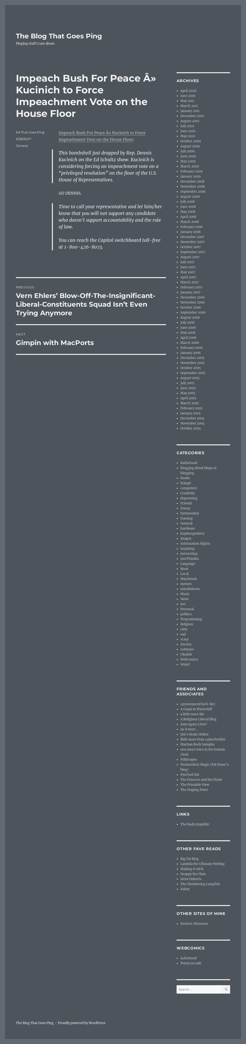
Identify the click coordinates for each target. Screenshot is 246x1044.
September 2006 (193, 312)
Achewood (188, 958)
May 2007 (187, 272)
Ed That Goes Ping (30, 132)
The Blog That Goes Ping (59, 36)
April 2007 (188, 277)
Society (185, 644)
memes (186, 584)
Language (187, 564)
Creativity (187, 493)
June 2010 (187, 131)
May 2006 (188, 333)
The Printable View (194, 785)
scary (184, 639)
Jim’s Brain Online (194, 734)
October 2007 (190, 247)
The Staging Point (194, 790)
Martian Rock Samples (197, 744)
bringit (185, 483)
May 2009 (188, 161)
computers (188, 488)
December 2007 (192, 237)
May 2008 (187, 212)
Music (185, 594)
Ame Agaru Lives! (193, 724)
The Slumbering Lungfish (200, 884)
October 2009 (190, 141)
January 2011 (190, 111)
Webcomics (189, 659)
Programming (191, 619)
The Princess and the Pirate (201, 780)
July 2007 (187, 262)
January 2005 (190, 413)
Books (185, 478)
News (184, 599)
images (185, 539)
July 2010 (187, 126)
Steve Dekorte (191, 879)
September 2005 (192, 373)
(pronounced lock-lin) (197, 704)
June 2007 (188, 267)
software (187, 649)
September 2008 (192, 192)
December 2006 (192, 297)
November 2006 (192, 302)
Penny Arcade (190, 963)
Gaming (186, 518)
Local (184, 574)
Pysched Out (189, 775)
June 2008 (188, 207)
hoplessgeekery (192, 533)
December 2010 (192, 116)
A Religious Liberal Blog (198, 719)
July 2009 (187, 151)
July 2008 (187, 202)
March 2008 (189, 222)
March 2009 (189, 166)
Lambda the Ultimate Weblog (202, 864)
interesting (188, 554)
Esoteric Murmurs (194, 924)
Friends (186, 503)
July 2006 (187, 323)
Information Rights (195, 544)
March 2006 (189, 343)
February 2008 (191, 227)
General (22, 146)
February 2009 (191, 171)
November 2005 (192, 363)
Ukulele (186, 654)
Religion (186, 624)
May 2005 (187, 393)
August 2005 (190, 378)
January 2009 (190, 176)
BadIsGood (188, 463)
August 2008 (190, 197)
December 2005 (192, 358)
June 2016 (188, 96)
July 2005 (187, 383)
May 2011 (187, 101)
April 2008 (188, 217)
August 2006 (190, 318)
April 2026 (188, 91)
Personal (187, 609)
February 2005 (191, 408)
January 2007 (190, 292)
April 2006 (188, 338)
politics (186, 614)
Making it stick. (192, 869)
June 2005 (188, 388)
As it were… (189, 729)
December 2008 (192, 181)
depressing (188, 498)
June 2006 (188, 328)
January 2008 (190, 232)
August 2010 (189, 121)
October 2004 (190, 428)
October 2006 (190, 307)
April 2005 (188, 398)
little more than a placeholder (202, 739)
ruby (183, 629)
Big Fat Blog (189, 859)
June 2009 (188, 156)
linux (184, 569)
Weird (185, 664)
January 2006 (190, 353)
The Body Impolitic (194, 824)
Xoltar (185, 889)
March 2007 (189, 282)
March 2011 (189, 106)
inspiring (187, 549)
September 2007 (192, 252)
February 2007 (191, 287)
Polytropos (188, 760)
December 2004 (192, 418)
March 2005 (189, 403)
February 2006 (191, 348)
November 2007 (192, 242)
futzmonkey (189, 513)
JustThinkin (189, 559)
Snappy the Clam (193, 874)
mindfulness (190, 589)
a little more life (192, 714)
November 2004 (192, 423)
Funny (185, 508)
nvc (183, 604)
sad (183, 634)
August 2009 (190, 146)
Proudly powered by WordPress (81, 1023)
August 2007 (190, 257)
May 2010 (187, 136)
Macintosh (188, 579)
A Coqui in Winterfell (196, 709)
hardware (187, 528)
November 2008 (192, 187)
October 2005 (190, 368)
